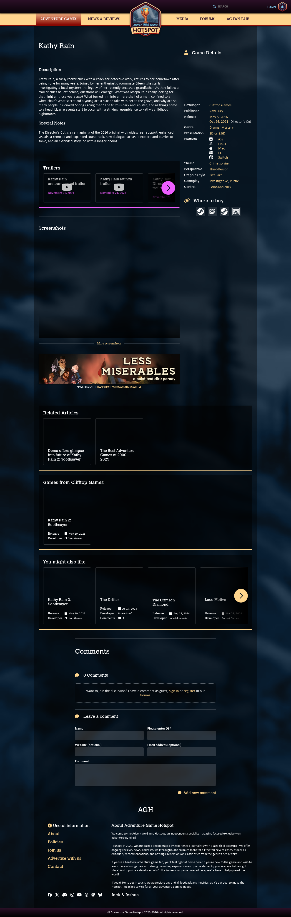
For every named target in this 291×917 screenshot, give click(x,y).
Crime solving (219, 163)
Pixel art (215, 175)
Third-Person (218, 169)
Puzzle (234, 181)
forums (145, 695)
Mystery (227, 127)
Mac (221, 148)
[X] (57, 894)
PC (220, 153)
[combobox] (235, 6)
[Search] (235, 6)
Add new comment (197, 793)
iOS (220, 139)
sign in (174, 691)
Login (271, 7)
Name (79, 729)
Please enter (159, 729)
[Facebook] (50, 894)
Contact (55, 866)
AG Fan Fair (238, 19)
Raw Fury (216, 111)
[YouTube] (79, 894)
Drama (214, 127)
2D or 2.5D (217, 133)
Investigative (218, 181)
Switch (223, 157)
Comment (82, 761)
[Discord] (64, 894)
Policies (55, 842)
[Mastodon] (93, 894)
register (189, 691)
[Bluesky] (100, 894)
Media (182, 19)
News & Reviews (104, 19)
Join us (54, 850)
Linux (222, 144)
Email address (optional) (164, 745)
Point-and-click (220, 187)
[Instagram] (72, 894)
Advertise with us (64, 858)
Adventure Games (58, 19)
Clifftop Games (220, 105)
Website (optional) (88, 745)
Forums (207, 19)
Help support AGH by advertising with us (119, 387)
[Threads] (86, 894)
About (54, 833)
